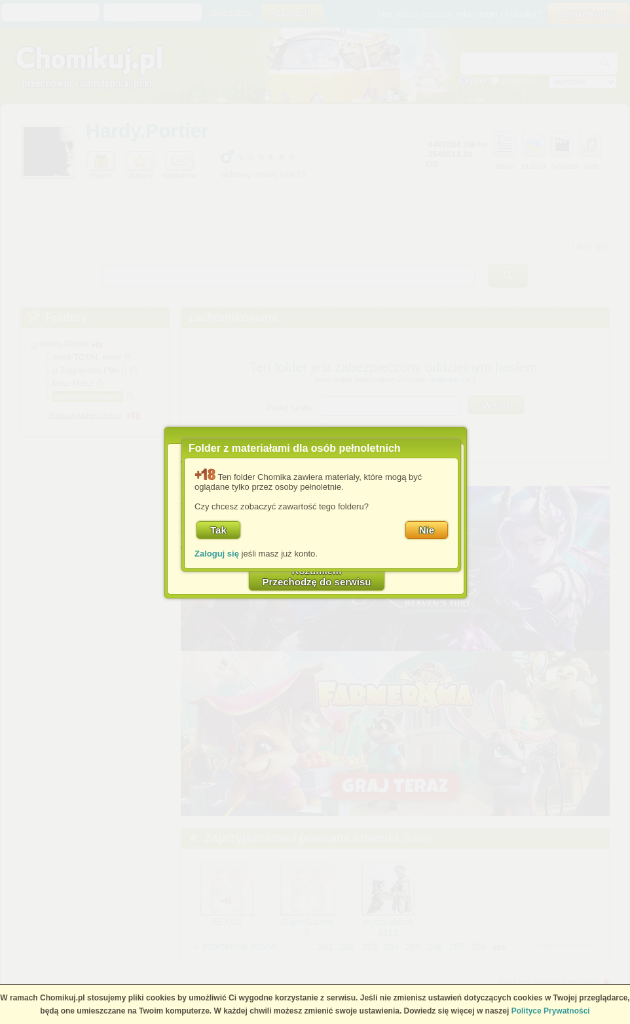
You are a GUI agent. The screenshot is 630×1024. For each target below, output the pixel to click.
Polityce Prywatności (550, 1010)
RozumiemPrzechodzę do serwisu (317, 576)
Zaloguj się (217, 553)
